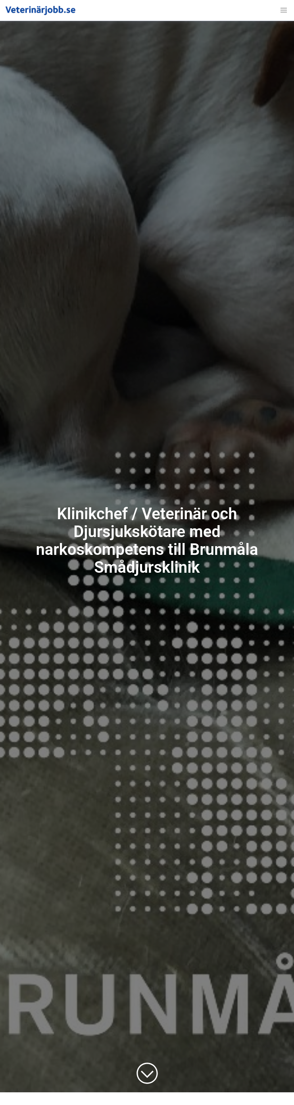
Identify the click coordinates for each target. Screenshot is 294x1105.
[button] (283, 10)
